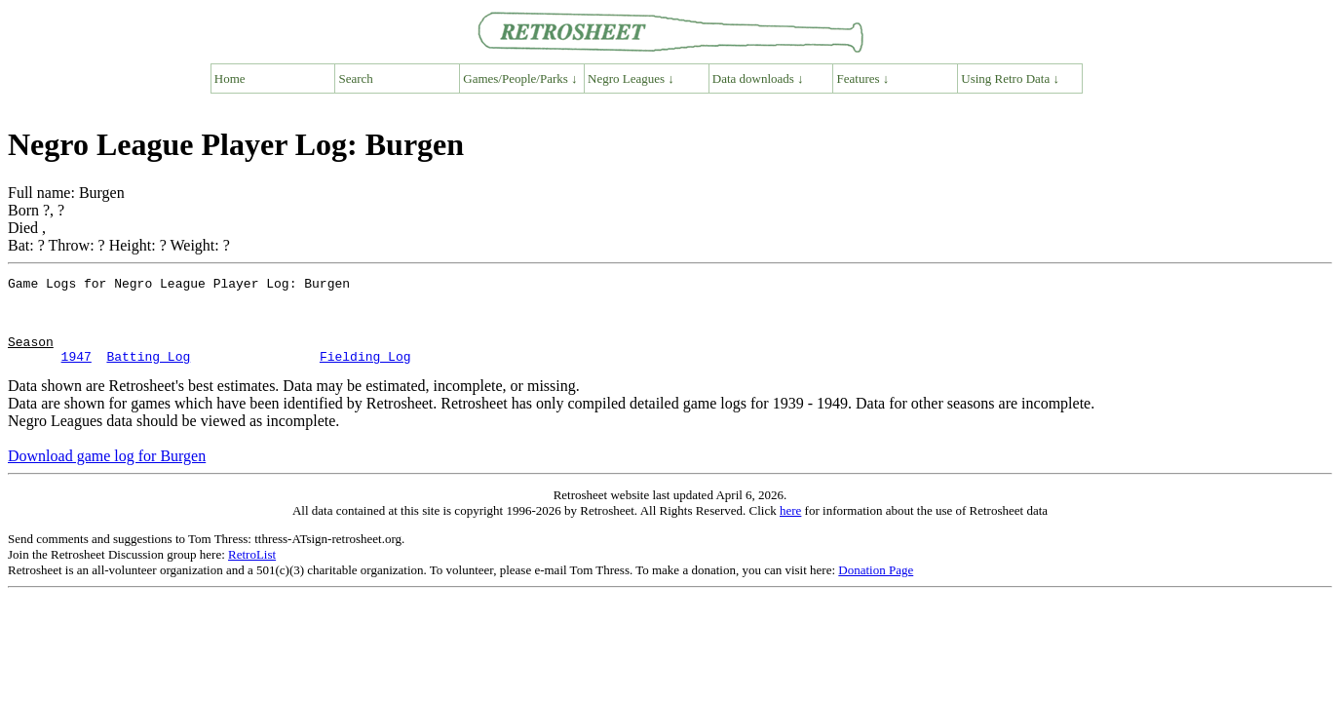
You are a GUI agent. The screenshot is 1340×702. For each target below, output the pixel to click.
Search (356, 78)
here (790, 528)
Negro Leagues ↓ (631, 78)
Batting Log (148, 373)
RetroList (252, 572)
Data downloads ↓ (758, 78)
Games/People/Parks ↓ (520, 78)
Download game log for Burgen (107, 473)
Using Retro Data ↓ (1010, 78)
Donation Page (875, 587)
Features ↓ (863, 78)
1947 (76, 373)
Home (230, 78)
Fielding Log (365, 373)
